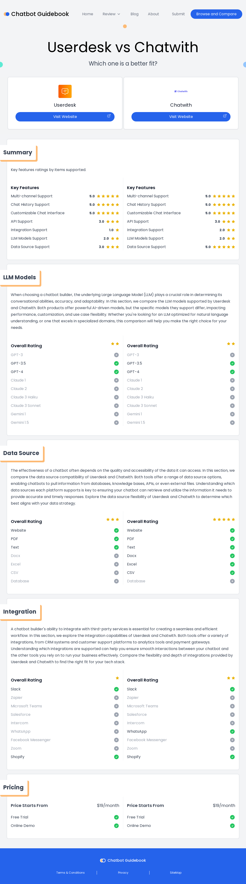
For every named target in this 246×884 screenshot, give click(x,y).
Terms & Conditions (70, 873)
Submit (178, 14)
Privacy (123, 873)
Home (87, 14)
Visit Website (82, 116)
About (153, 14)
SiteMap (175, 873)
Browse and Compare (216, 14)
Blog (134, 14)
